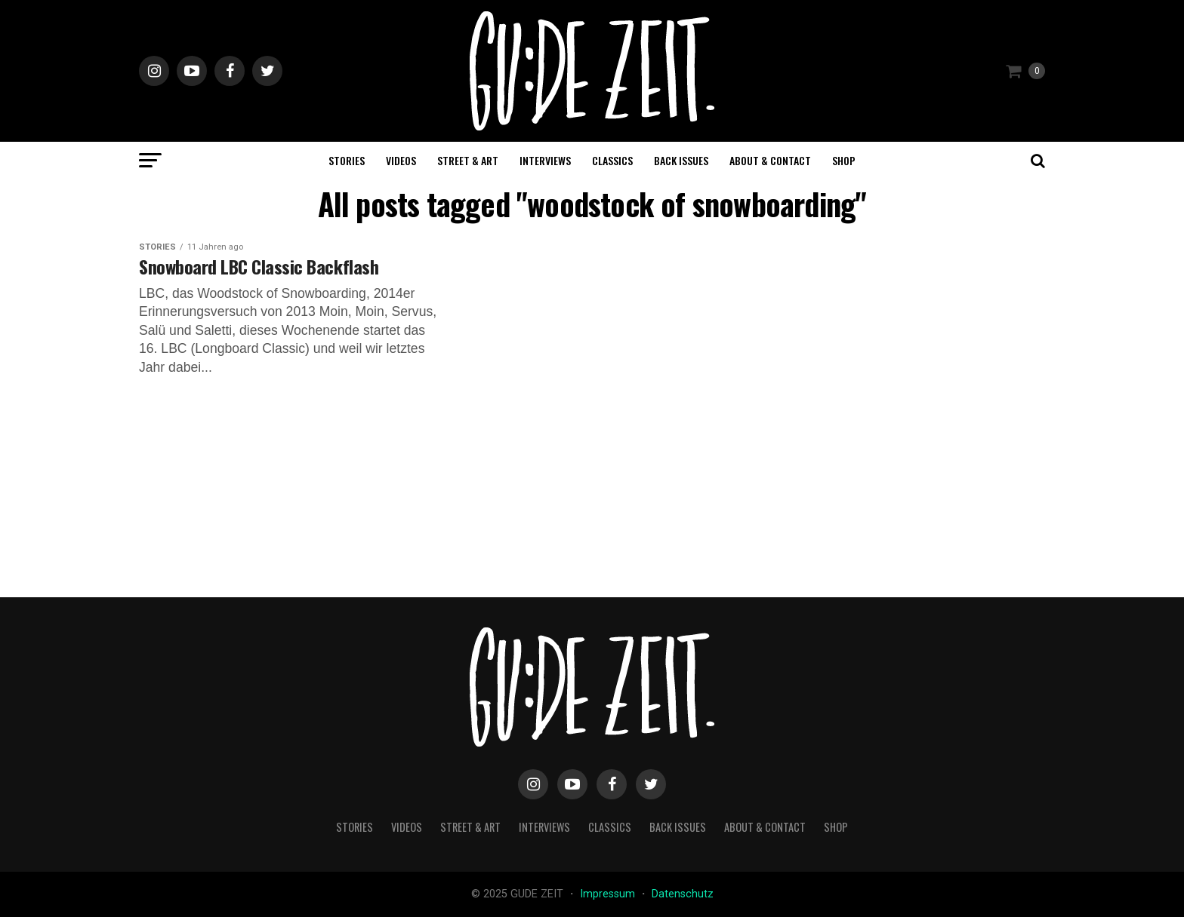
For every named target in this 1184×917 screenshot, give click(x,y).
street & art (467, 160)
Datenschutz (683, 894)
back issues (681, 160)
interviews (545, 160)
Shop (844, 160)
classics (612, 160)
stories (346, 160)
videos (401, 160)
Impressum (609, 894)
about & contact (770, 160)
